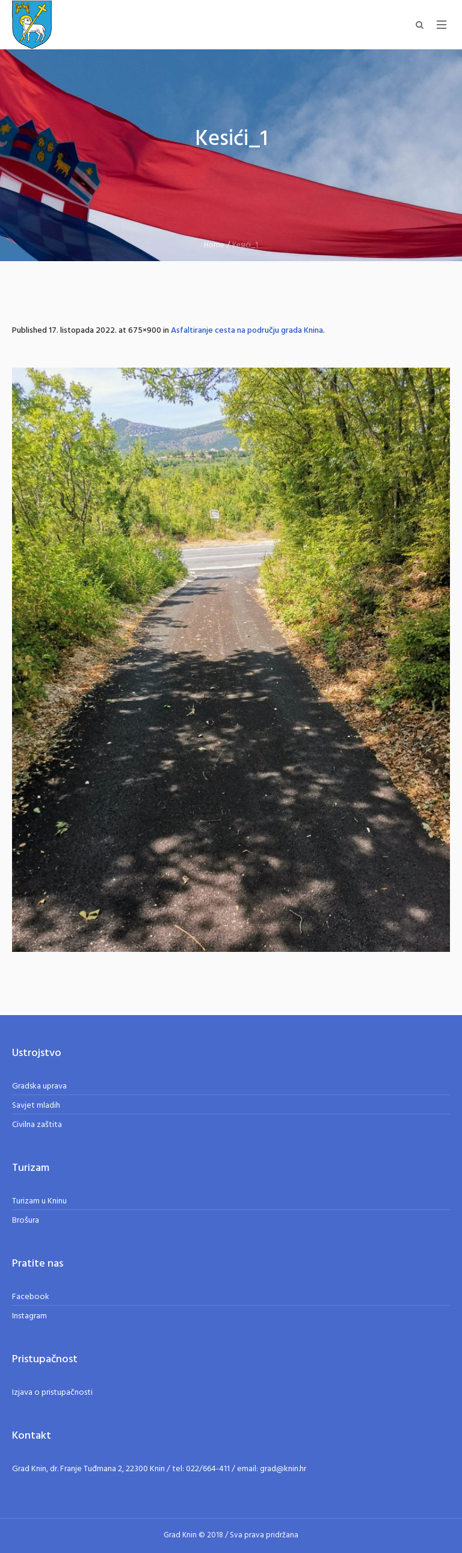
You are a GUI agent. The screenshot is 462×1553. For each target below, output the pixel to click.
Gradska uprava (39, 1086)
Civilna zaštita (37, 1125)
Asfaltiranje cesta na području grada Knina (247, 331)
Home (214, 245)
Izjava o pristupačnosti (52, 1393)
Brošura (25, 1220)
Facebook (30, 1297)
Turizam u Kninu (39, 1201)
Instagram (29, 1316)
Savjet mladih (36, 1106)
